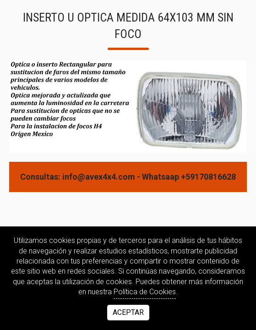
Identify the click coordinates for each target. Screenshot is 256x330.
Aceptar (128, 312)
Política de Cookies (145, 291)
